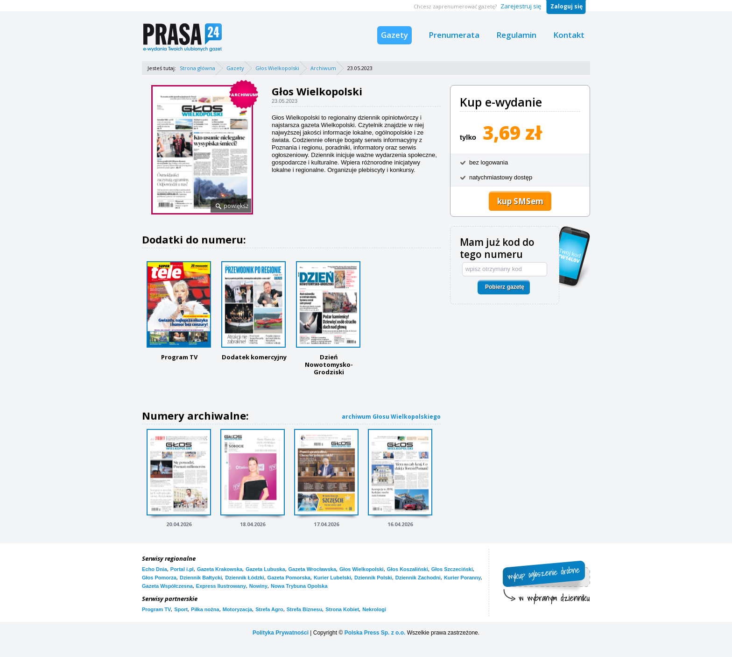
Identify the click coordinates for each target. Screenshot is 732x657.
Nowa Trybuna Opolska (299, 586)
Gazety (394, 34)
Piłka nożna (205, 609)
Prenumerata (454, 34)
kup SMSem (520, 201)
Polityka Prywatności (281, 632)
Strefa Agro (269, 609)
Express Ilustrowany (221, 586)
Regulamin (516, 34)
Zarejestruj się (520, 6)
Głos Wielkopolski (277, 67)
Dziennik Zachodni (418, 577)
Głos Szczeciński (452, 569)
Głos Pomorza (159, 577)
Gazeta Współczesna (167, 586)
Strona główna (197, 67)
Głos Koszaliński (407, 569)
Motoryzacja (238, 609)
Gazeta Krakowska (219, 569)
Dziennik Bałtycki (201, 577)
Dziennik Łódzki (244, 577)
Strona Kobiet (342, 609)
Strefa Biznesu (304, 609)
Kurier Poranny (462, 577)
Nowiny (258, 586)
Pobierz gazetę (504, 287)
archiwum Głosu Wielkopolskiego (391, 417)
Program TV (156, 609)
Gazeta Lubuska (265, 569)
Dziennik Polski (373, 577)
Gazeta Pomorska (288, 577)
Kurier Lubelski (332, 577)
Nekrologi (374, 609)
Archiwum (323, 67)
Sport (181, 609)
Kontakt (568, 34)
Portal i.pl (182, 569)
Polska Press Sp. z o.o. (375, 632)
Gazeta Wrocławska (313, 569)
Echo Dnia (154, 569)
